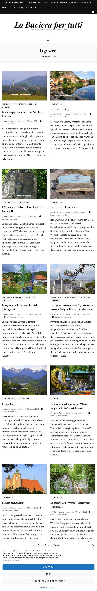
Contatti (12, 7)
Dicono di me (86, 2)
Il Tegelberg (8, 404)
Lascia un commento (10, 124)
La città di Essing (59, 109)
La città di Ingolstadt (13, 502)
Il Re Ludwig (42, 2)
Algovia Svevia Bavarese (64, 297)
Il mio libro (54, 2)
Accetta (48, 567)
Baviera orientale (12, 297)
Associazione (31, 7)
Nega (48, 574)
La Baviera (32, 2)
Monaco (63, 2)
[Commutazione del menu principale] (48, 40)
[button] (93, 545)
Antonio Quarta (10, 121)
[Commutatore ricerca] (93, 12)
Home (4, 2)
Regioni (7, 300)
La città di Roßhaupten (63, 207)
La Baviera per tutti (48, 24)
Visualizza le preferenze (48, 581)
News (4, 7)
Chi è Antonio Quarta (17, 2)
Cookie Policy (44, 587)
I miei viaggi (73, 2)
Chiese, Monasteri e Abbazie (17, 104)
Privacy (53, 587)
